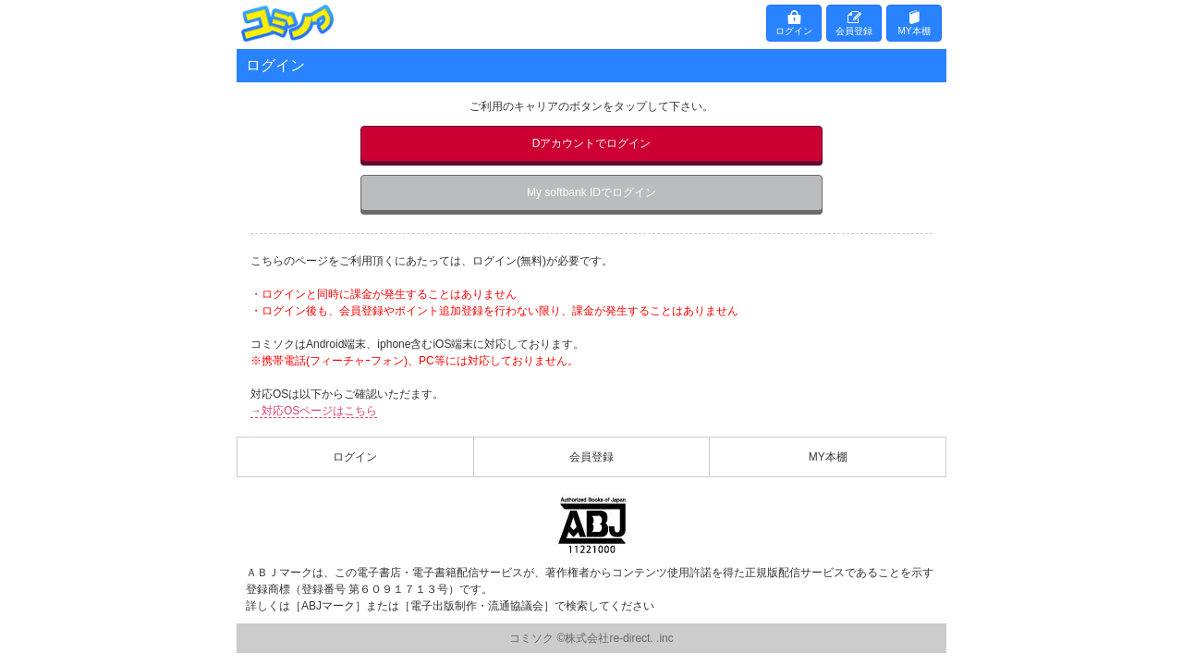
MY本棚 (914, 31)
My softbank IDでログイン (591, 192)
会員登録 (853, 31)
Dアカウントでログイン (592, 143)
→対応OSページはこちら (313, 410)
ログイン (793, 31)
